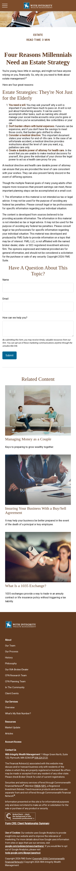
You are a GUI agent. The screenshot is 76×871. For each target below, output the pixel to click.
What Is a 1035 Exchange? (25, 586)
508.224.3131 (41, 757)
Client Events (12, 693)
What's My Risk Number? (18, 713)
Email (5, 298)
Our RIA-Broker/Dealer (16, 669)
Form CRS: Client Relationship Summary (27, 823)
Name (5, 279)
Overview (10, 707)
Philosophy (11, 663)
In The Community (14, 687)
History (9, 657)
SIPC (43, 786)
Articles (9, 733)
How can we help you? (14, 317)
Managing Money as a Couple (28, 439)
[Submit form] (9, 355)
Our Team (10, 645)
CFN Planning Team (15, 681)
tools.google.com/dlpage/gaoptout (22, 853)
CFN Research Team (16, 675)
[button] (8, 640)
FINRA (37, 786)
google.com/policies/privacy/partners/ (24, 846)
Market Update (12, 727)
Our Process (11, 651)
